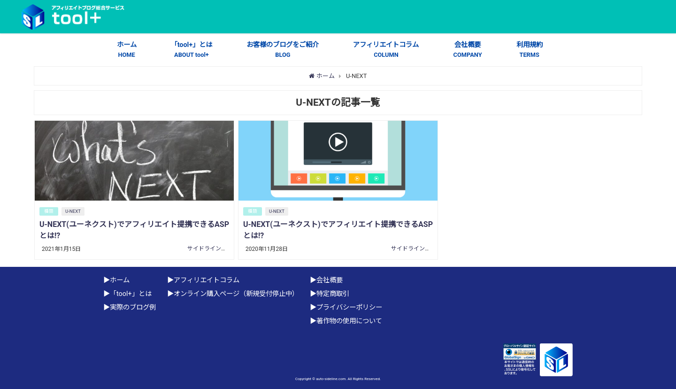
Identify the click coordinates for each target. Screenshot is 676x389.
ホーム (127, 50)
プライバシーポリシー (349, 307)
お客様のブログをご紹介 (282, 50)
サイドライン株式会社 (215, 248)
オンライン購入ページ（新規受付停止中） (236, 294)
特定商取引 (332, 294)
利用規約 (529, 50)
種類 (49, 211)
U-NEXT (73, 211)
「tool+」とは (192, 50)
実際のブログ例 (133, 307)
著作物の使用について (349, 321)
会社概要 (467, 50)
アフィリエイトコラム (386, 50)
